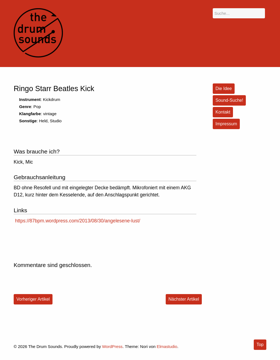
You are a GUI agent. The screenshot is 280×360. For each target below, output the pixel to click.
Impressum (226, 123)
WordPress (112, 346)
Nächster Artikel (183, 299)
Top (260, 344)
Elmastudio (167, 346)
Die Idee (223, 88)
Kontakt (222, 112)
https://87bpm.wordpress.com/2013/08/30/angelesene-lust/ (77, 220)
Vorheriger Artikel (33, 299)
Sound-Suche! (229, 100)
